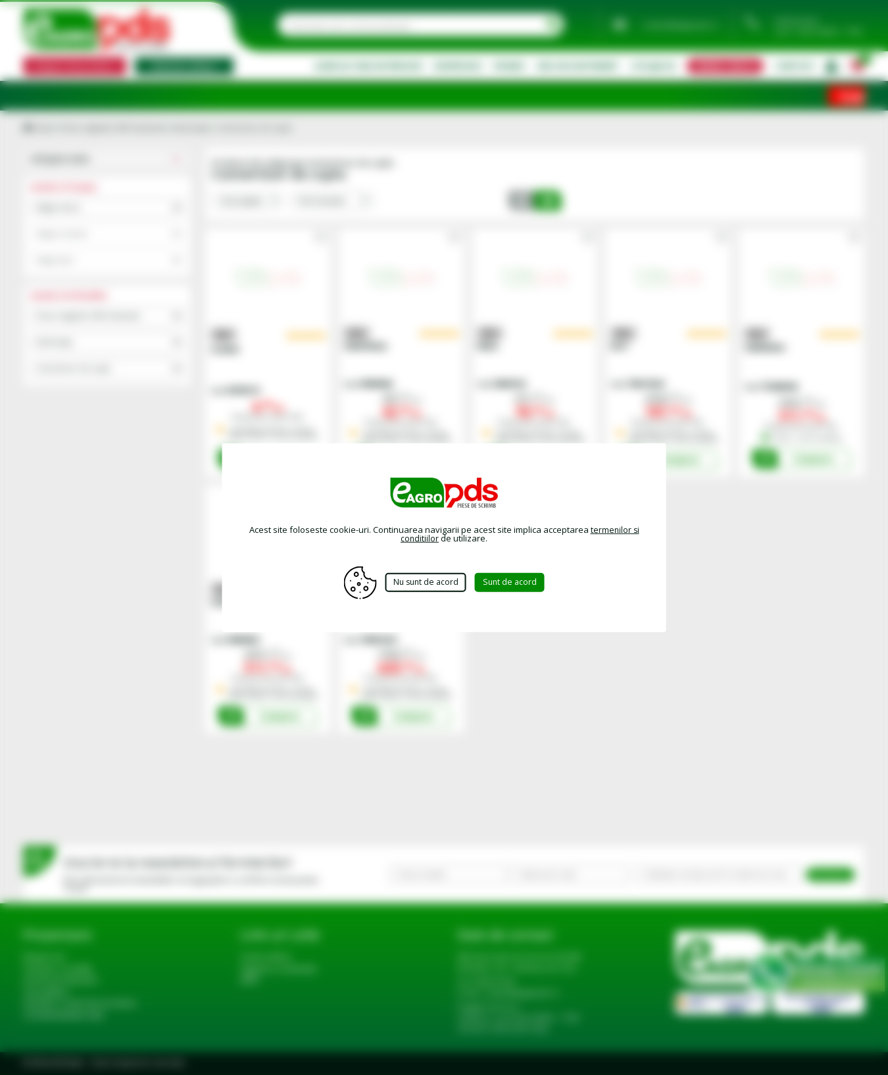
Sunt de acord (516, 582)
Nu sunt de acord (425, 582)
